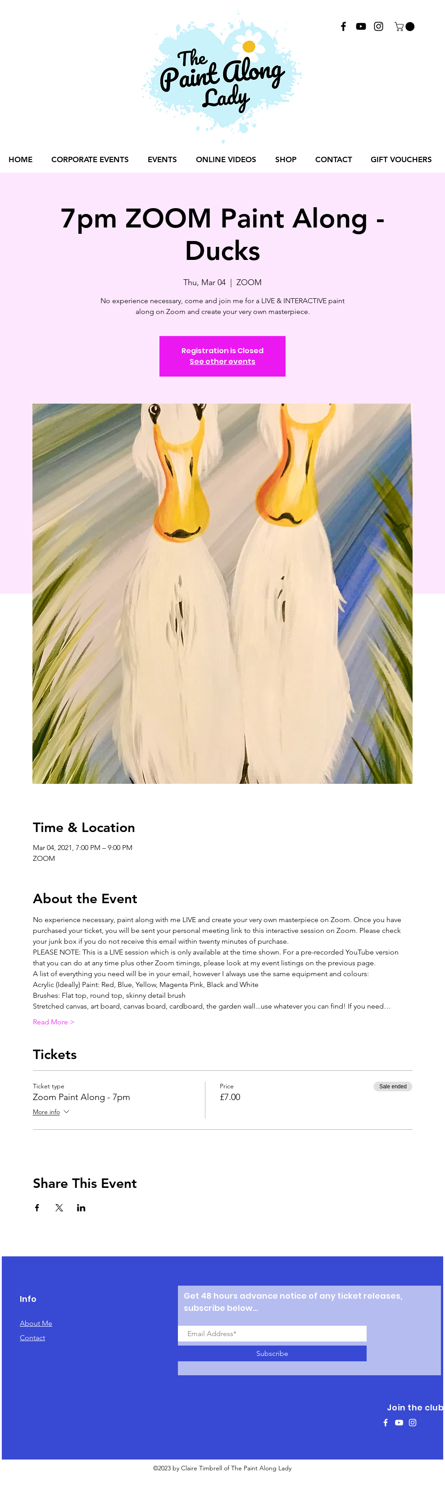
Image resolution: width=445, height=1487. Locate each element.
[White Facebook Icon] (386, 1423)
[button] (406, 26)
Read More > (54, 1022)
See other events (222, 361)
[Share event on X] (59, 1207)
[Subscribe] (272, 1353)
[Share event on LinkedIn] (81, 1207)
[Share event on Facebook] (37, 1207)
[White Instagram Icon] (413, 1423)
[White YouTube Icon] (399, 1423)
